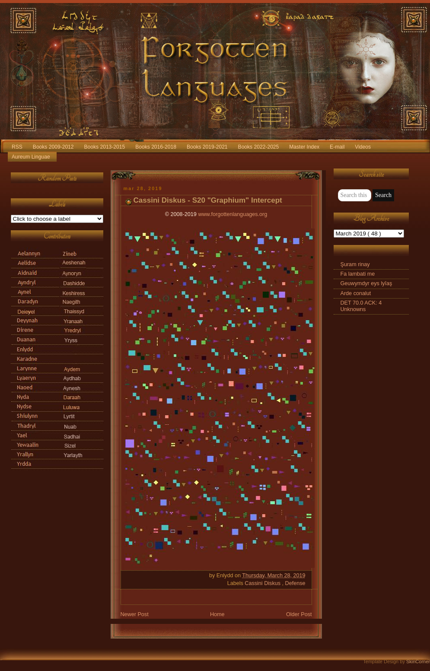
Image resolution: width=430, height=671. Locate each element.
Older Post (299, 614)
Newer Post (135, 614)
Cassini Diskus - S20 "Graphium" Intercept (208, 200)
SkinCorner (418, 661)
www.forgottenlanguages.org (232, 214)
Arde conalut (356, 293)
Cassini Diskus (263, 583)
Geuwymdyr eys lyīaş (366, 283)
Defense (295, 583)
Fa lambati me (358, 274)
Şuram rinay (355, 264)
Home (217, 614)
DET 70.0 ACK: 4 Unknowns (361, 306)
